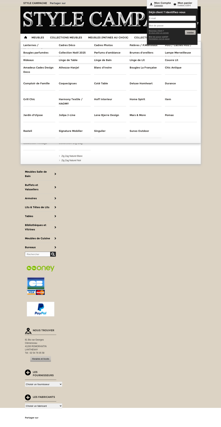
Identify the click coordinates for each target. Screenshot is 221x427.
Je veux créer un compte (159, 33)
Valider (190, 32)
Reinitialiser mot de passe (159, 39)
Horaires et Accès (40, 359)
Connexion (158, 6)
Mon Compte (162, 3)
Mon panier (185, 3)
